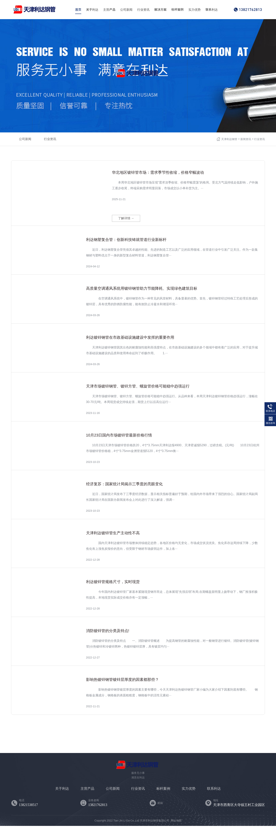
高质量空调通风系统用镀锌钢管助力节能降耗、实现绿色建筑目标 (141, 290)
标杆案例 (177, 9)
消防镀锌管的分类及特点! (107, 633)
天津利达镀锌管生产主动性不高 (113, 535)
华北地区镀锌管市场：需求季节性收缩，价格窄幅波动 (158, 172)
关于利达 (92, 9)
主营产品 (109, 9)
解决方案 (160, 9)
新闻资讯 (245, 139)
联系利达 (211, 9)
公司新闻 (126, 9)
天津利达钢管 (229, 139)
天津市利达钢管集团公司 (154, 822)
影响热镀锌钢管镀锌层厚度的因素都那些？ (122, 682)
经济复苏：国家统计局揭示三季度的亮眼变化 (124, 486)
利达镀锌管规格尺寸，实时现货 (113, 584)
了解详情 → (126, 220)
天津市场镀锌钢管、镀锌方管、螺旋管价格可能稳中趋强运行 (138, 388)
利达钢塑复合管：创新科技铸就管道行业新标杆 (126, 242)
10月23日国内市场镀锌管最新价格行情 (119, 437)
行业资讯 (143, 9)
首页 (78, 9)
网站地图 (176, 822)
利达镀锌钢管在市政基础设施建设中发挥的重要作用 (130, 339)
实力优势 (194, 9)
